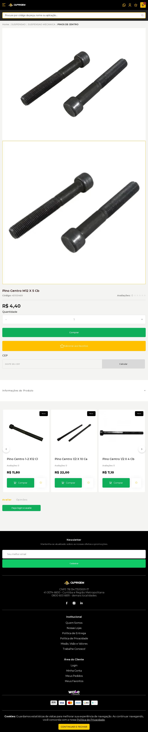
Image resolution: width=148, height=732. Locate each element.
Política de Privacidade (74, 638)
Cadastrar (74, 563)
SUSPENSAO (18, 24)
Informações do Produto (18, 390)
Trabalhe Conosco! (74, 648)
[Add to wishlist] (74, 346)
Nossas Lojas (74, 628)
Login (74, 665)
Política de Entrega (74, 633)
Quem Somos (74, 622)
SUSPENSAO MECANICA (41, 24)
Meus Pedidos (74, 675)
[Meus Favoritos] (135, 5)
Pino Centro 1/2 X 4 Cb (118, 459)
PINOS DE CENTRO (68, 24)
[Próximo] (141, 449)
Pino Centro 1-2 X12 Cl (22, 459)
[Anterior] (6, 449)
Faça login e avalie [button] (22, 508)
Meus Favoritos (74, 681)
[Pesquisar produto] (142, 15)
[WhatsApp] (124, 5)
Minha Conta (74, 670)
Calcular (123, 364)
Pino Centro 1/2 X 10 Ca (71, 459)
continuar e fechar (74, 726)
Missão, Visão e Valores (74, 643)
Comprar (74, 332)
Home (5, 24)
